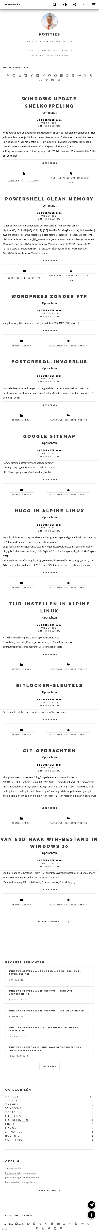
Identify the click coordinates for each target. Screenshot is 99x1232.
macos (11, 1127)
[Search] (55, 4)
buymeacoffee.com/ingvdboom (20, 1182)
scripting (14, 278)
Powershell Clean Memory (49, 198)
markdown (84, 178)
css (83, 276)
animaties (14, 1131)
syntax (35, 180)
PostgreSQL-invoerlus (49, 361)
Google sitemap (49, 436)
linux (10, 1123)
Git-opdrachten (49, 750)
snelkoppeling (60, 178)
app (73, 178)
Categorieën (11, 4)
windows (13, 180)
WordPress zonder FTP (49, 296)
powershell (56, 276)
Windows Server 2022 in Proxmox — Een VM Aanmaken (46, 1011)
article (12, 1096)
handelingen (17, 1120)
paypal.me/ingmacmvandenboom (22, 1177)
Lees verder (49, 163)
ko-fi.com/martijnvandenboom (20, 1172)
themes (25, 180)
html (90, 276)
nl (84, 4)
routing (12, 1135)
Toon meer (49, 1066)
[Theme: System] (65, 4)
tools (10, 1112)
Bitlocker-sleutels (49, 685)
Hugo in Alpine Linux (50, 510)
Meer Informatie (49, 1191)
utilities (13, 1116)
